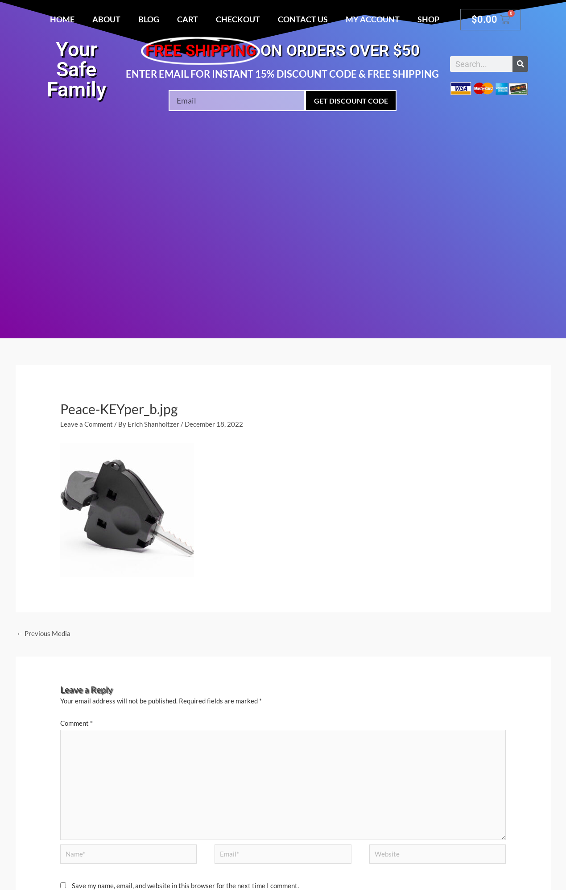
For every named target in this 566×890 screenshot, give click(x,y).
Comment (76, 723)
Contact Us (303, 19)
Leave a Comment (86, 424)
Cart (187, 19)
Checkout (238, 19)
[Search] (520, 64)
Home (62, 19)
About (106, 19)
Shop (428, 19)
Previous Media (43, 633)
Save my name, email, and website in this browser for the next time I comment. (185, 886)
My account (373, 19)
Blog (148, 19)
